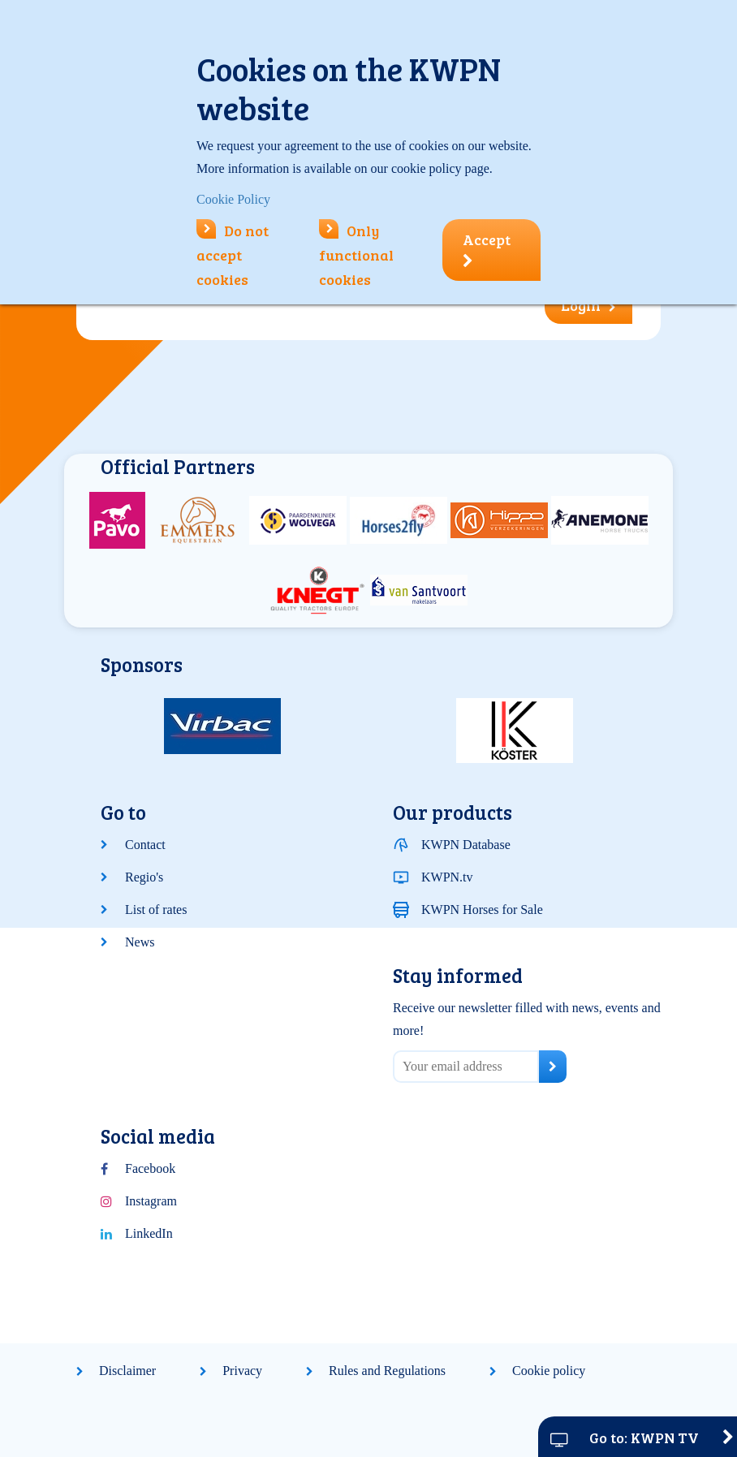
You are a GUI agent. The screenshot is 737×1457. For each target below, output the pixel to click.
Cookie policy (548, 1370)
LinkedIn (149, 1233)
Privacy (242, 1370)
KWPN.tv (447, 877)
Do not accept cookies (232, 255)
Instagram (151, 1201)
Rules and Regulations (387, 1370)
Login (588, 305)
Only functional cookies (356, 255)
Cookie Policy (233, 199)
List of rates (156, 909)
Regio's (144, 877)
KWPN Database (466, 844)
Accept (487, 249)
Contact (145, 844)
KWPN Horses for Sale (482, 909)
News (139, 942)
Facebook (150, 1168)
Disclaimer (127, 1370)
